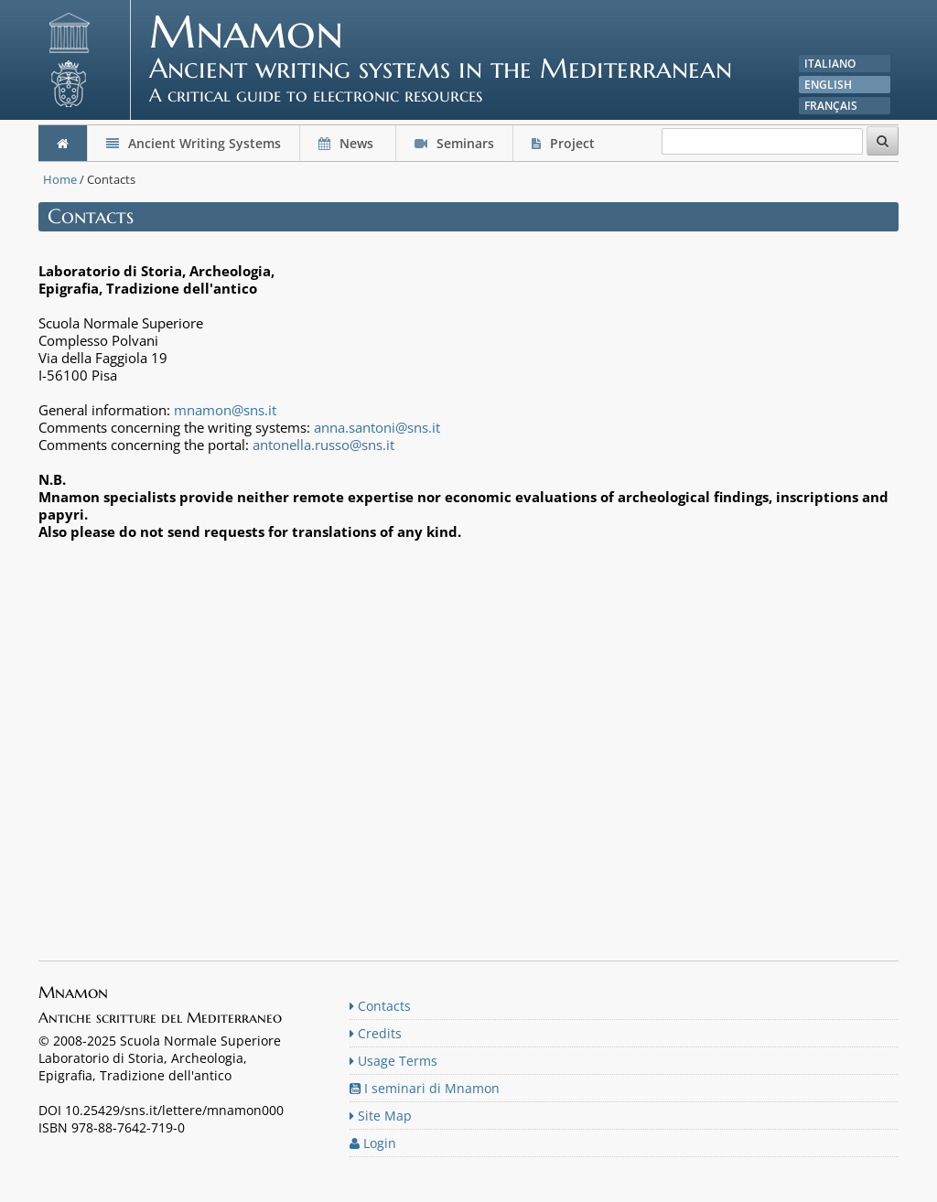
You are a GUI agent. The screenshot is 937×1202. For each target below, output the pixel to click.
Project (565, 143)
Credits (376, 1033)
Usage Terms (393, 1060)
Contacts (380, 1005)
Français (830, 105)
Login (373, 1143)
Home (60, 179)
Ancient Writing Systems (193, 143)
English (828, 84)
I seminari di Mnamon (425, 1088)
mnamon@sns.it (225, 410)
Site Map (381, 1115)
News (347, 143)
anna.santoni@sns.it (377, 427)
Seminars (454, 143)
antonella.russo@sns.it (323, 444)
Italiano (830, 63)
